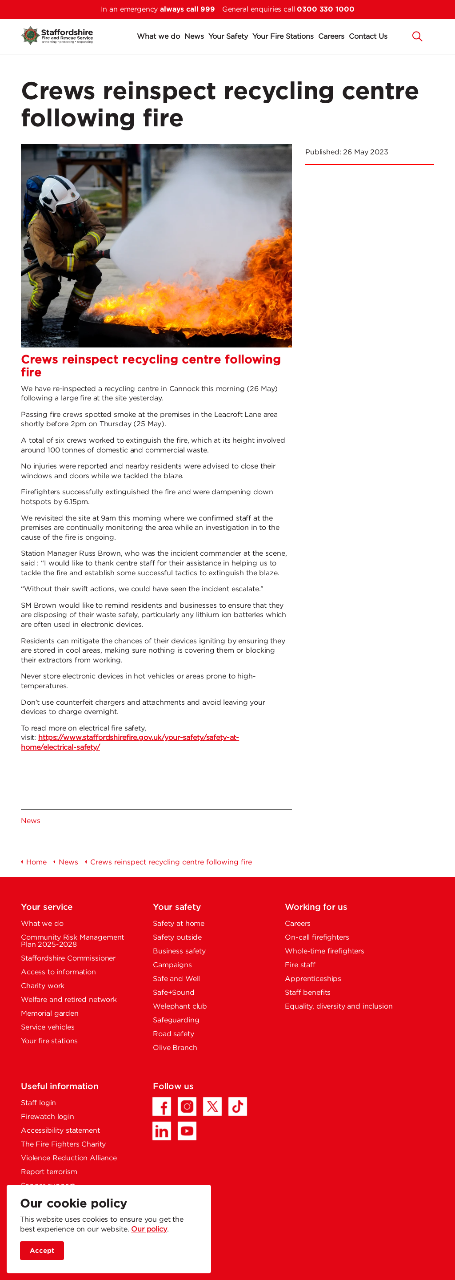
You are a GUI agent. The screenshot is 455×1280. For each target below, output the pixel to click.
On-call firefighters (317, 937)
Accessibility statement (60, 1130)
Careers (331, 36)
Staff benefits (308, 992)
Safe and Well (176, 979)
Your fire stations (49, 1041)
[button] (417, 35)
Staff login (38, 1103)
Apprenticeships (313, 979)
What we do (158, 36)
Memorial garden (50, 1013)
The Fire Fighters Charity (63, 1144)
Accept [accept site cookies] (42, 1251)
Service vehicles (48, 1027)
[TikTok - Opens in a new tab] (238, 1106)
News (194, 36)
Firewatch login (47, 1117)
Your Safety (228, 36)
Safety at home (178, 924)
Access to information (58, 972)
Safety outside (177, 937)
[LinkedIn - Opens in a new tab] (162, 1131)
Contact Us (368, 36)
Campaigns (172, 965)
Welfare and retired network (69, 1000)
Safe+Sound (174, 992)
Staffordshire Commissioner (68, 958)
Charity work (42, 986)
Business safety (179, 951)
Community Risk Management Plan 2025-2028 (72, 941)
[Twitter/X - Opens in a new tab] (212, 1106)
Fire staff (300, 965)
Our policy (149, 1229)
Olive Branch (175, 1048)
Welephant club (180, 1006)
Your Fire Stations (283, 36)
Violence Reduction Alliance (69, 1158)
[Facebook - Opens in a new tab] (162, 1106)
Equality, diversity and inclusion (338, 1006)
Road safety (173, 1034)
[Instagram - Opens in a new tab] (187, 1106)
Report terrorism (49, 1172)
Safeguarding (176, 1020)
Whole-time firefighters (324, 951)
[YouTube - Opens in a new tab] (187, 1131)
